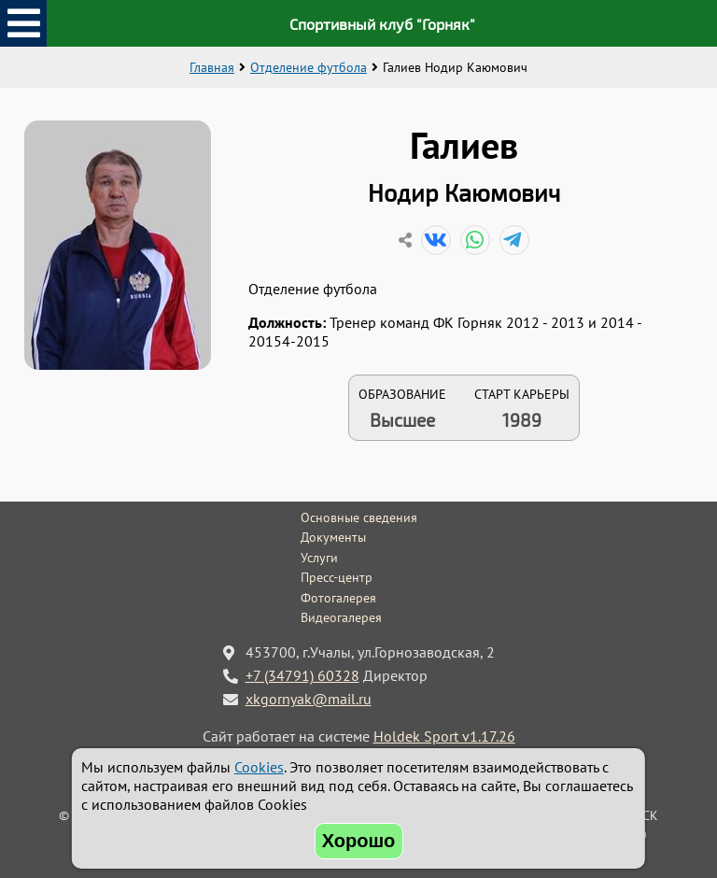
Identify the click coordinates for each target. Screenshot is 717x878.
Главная (212, 67)
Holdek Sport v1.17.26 (444, 736)
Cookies (259, 767)
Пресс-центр (337, 577)
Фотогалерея (338, 597)
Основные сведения (359, 517)
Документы (333, 537)
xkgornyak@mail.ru (309, 698)
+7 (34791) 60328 (302, 675)
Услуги (319, 557)
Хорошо (359, 840)
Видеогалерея (341, 617)
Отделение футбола (308, 67)
